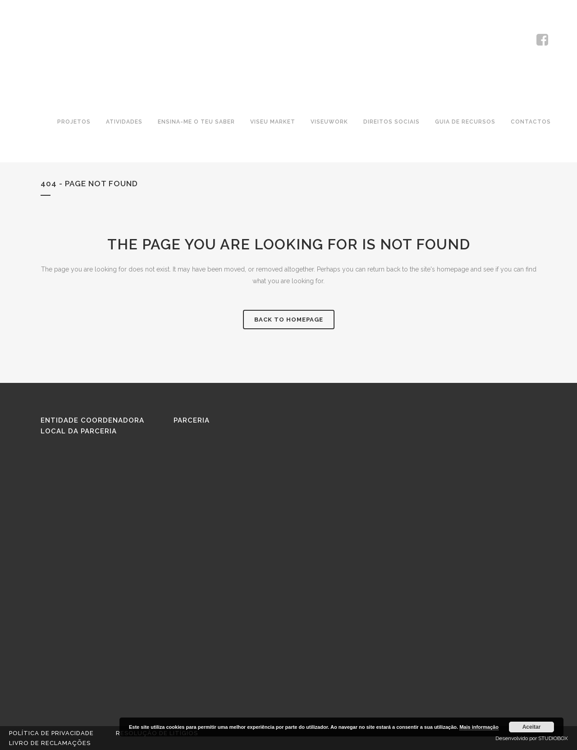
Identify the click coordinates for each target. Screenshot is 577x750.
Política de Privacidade (51, 733)
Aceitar (531, 727)
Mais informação (479, 727)
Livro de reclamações (50, 743)
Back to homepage (288, 319)
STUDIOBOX (553, 738)
